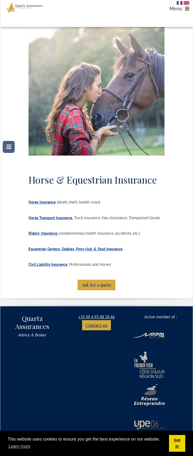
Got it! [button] (177, 443)
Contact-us (96, 325)
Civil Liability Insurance (48, 264)
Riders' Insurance (43, 233)
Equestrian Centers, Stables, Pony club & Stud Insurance (76, 248)
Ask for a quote (96, 285)
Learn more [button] (19, 446)
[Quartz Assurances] (24, 8)
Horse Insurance (42, 202)
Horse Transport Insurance (50, 217)
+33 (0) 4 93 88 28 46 (96, 316)
